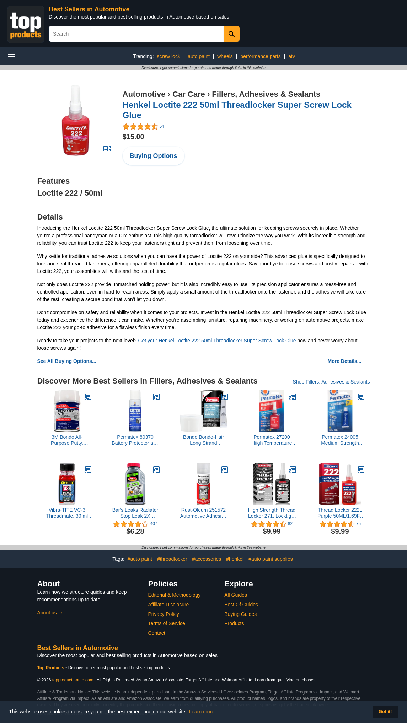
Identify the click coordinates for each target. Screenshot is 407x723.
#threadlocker (172, 559)
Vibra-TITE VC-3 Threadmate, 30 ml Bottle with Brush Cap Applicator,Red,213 (67, 513)
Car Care (188, 94)
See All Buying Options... (66, 361)
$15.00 (133, 137)
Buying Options (153, 155)
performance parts (260, 56)
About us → (50, 613)
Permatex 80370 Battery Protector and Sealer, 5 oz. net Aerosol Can (135, 440)
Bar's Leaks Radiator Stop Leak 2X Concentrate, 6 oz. (135, 513)
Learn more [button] (202, 711)
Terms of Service (166, 623)
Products (234, 623)
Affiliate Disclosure (168, 604)
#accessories (206, 559)
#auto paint (140, 559)
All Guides (235, 595)
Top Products (51, 667)
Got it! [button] (385, 711)
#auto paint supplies (270, 559)
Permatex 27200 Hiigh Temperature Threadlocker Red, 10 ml (272, 440)
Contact (156, 633)
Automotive (144, 94)
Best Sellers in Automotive (89, 9)
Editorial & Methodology (174, 595)
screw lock (168, 56)
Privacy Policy (163, 614)
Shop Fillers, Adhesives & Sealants (331, 382)
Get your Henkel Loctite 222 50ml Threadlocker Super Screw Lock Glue (217, 340)
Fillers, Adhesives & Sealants (266, 94)
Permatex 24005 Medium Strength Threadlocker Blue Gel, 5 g (340, 440)
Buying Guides (240, 614)
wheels (225, 56)
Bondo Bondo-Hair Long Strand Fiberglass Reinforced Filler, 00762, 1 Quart (203, 440)
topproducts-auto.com (72, 679)
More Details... (345, 361)
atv (291, 56)
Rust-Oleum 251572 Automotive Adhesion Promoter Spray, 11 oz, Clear (203, 513)
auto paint (199, 56)
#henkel (234, 559)
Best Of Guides (241, 604)
